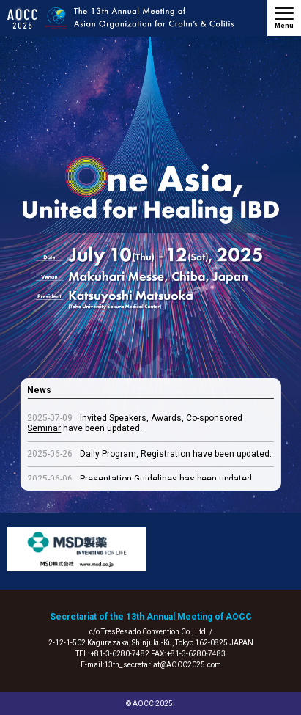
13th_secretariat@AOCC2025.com (162, 665)
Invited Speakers (113, 418)
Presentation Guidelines (128, 479)
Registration (165, 454)
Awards (166, 418)
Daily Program (108, 454)
